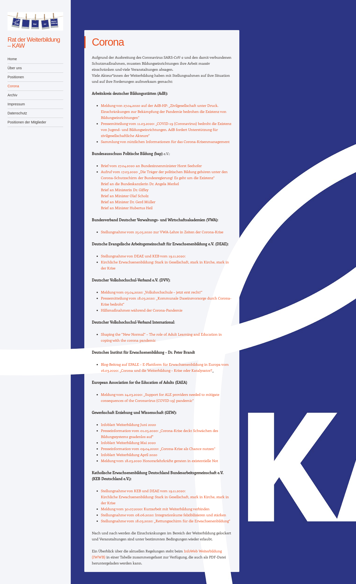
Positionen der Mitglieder (27, 122)
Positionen (16, 77)
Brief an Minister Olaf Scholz (125, 195)
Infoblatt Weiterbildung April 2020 (129, 454)
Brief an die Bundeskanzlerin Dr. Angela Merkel (140, 183)
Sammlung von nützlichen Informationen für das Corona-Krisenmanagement (165, 141)
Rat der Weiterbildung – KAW (34, 42)
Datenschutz (17, 113)
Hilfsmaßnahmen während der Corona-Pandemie (141, 310)
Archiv (12, 95)
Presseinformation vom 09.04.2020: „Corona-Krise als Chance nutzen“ (158, 448)
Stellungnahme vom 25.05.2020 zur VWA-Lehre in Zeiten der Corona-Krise (162, 231)
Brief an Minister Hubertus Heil (127, 207)
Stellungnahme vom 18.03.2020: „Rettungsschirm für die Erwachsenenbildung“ (165, 520)
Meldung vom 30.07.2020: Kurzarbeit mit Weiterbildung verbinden (155, 508)
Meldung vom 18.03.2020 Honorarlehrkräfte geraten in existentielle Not (159, 460)
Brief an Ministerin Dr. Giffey (126, 189)
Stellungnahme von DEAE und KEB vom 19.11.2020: (143, 255)
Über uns (15, 68)
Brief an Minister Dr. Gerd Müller (128, 201)
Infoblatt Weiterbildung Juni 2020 (128, 424)
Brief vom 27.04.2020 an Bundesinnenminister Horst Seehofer (151, 165)
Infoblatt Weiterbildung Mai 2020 (128, 442)
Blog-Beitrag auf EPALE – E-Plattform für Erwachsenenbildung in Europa (161, 364)
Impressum (16, 104)
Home (12, 59)
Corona (13, 86)
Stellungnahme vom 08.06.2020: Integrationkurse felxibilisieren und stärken (163, 514)
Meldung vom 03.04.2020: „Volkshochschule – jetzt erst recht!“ (151, 292)
